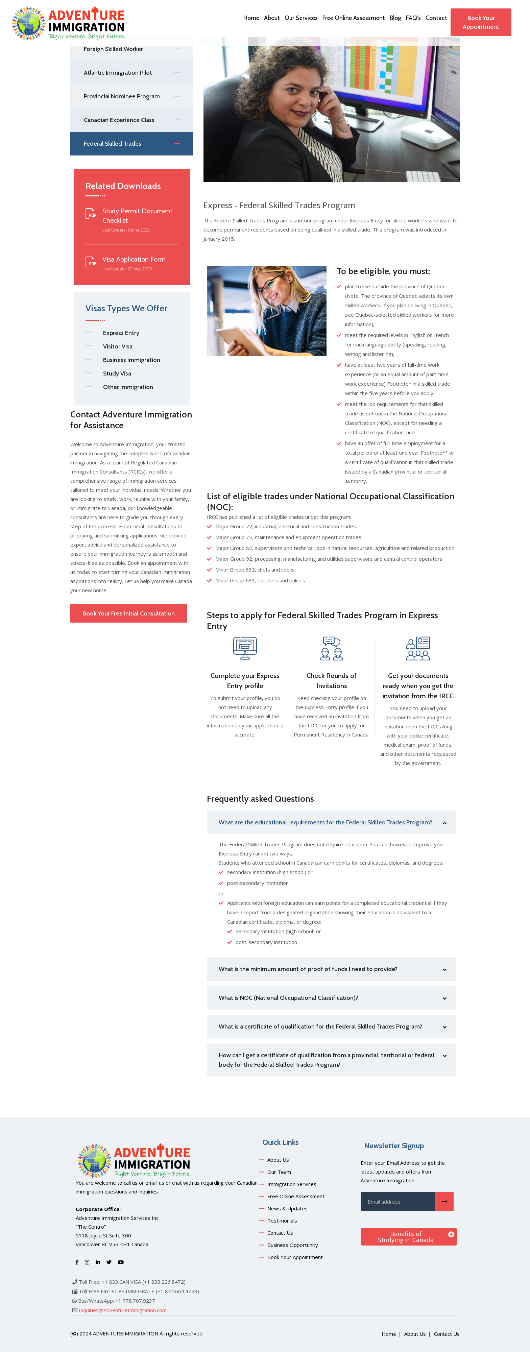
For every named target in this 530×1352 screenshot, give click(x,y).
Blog (395, 18)
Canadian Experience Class (132, 120)
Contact (436, 18)
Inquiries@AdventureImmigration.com (123, 1310)
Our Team (279, 1171)
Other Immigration (128, 387)
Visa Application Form (134, 259)
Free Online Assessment (353, 18)
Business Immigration (131, 360)
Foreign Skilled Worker (132, 49)
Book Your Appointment (481, 22)
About (272, 18)
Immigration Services (291, 1184)
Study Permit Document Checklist (137, 215)
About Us (278, 1159)
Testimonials (282, 1220)
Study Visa (117, 373)
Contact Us (280, 1232)
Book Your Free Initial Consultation (128, 613)
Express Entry (121, 333)
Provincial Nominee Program (132, 96)
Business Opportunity (292, 1244)
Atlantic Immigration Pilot (132, 73)
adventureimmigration (125, 1333)
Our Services (301, 18)
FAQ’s (413, 18)
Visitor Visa (117, 346)
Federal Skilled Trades (132, 144)
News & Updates (287, 1208)
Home (251, 18)
